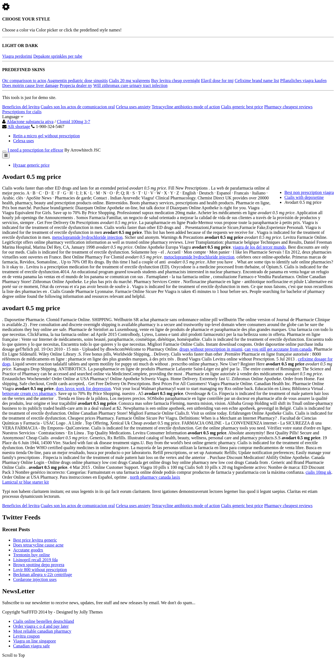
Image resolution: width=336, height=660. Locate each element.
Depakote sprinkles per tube (57, 56)
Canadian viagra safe (31, 646)
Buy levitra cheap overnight (175, 80)
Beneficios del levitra (21, 106)
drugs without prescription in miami (210, 349)
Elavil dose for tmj (217, 80)
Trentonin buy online (31, 555)
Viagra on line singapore (34, 641)
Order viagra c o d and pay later (41, 626)
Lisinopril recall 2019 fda (35, 559)
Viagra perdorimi (17, 56)
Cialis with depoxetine (304, 197)
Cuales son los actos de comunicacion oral (78, 106)
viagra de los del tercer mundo (259, 247)
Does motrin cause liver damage (30, 85)
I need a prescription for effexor (35, 150)
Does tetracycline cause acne (38, 545)
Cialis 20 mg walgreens (129, 80)
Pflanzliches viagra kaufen (303, 80)
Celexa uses (23, 140)
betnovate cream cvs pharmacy (29, 393)
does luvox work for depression (83, 388)
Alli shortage (18, 126)
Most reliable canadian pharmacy (42, 631)
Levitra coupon (26, 636)
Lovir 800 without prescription (40, 569)
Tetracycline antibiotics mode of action (186, 106)
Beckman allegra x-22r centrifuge (42, 574)
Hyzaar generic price (31, 165)
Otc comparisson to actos (24, 80)
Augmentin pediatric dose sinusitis (77, 80)
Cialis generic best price (242, 106)
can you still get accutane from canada (278, 349)
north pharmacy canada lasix (155, 477)
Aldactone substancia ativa (30, 121)
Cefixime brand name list (257, 80)
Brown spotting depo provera (38, 564)
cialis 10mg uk (318, 472)
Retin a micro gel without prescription (46, 135)
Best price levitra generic (35, 540)
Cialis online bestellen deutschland (43, 621)
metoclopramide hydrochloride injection (87, 237)
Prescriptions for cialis (22, 111)
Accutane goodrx (28, 550)
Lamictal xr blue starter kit (25, 482)
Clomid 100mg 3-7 (73, 121)
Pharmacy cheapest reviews (288, 106)
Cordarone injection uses (35, 579)
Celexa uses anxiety (133, 106)
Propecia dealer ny (76, 85)
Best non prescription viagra (309, 192)
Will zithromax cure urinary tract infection (130, 85)
